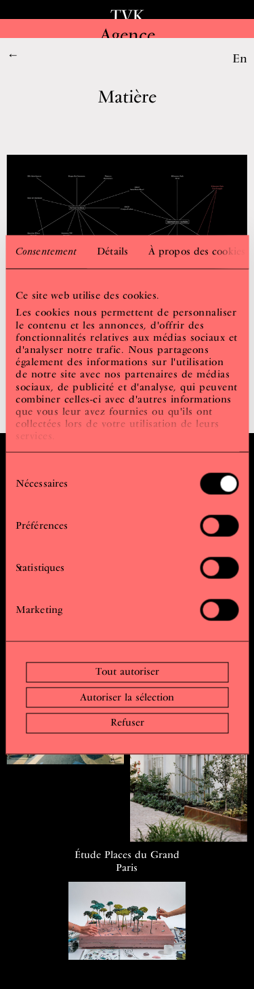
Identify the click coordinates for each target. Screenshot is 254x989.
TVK (127, 15)
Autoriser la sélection (127, 697)
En (239, 58)
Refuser (127, 723)
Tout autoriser (127, 672)
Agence (127, 34)
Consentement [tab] (46, 251)
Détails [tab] (112, 251)
